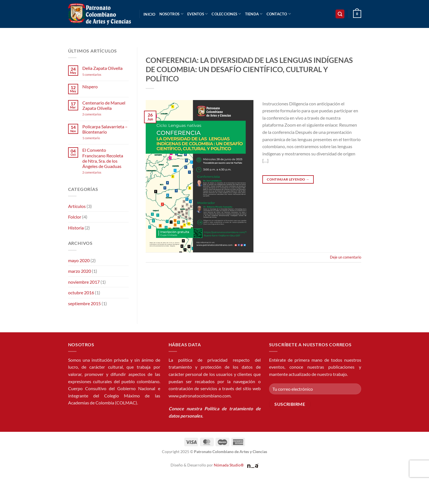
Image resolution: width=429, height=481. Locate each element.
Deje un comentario (345, 257)
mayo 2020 (79, 260)
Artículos (77, 206)
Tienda (254, 13)
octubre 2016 (81, 292)
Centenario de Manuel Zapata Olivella (103, 105)
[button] (339, 14)
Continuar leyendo (288, 179)
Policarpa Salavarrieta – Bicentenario (105, 129)
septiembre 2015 (84, 303)
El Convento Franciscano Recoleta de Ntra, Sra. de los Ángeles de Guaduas (102, 158)
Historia (76, 227)
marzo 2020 (79, 271)
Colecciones (226, 13)
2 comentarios (99, 114)
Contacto (279, 13)
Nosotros (171, 13)
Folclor (74, 216)
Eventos (197, 13)
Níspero (90, 86)
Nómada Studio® (229, 465)
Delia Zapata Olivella (102, 68)
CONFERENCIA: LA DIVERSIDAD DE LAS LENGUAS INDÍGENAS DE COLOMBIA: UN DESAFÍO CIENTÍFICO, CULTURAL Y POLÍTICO (249, 69)
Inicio (149, 14)
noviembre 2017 (84, 282)
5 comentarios (97, 74)
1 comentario (99, 138)
